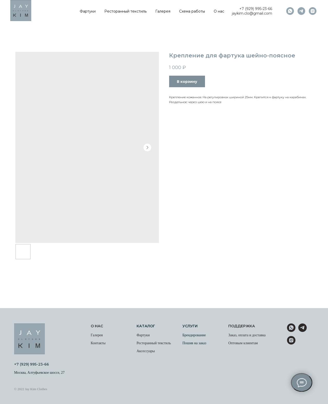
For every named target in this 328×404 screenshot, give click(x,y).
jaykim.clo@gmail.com (252, 13)
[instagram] (312, 11)
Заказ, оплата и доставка (247, 335)
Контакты (98, 343)
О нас (219, 11)
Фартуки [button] (88, 11)
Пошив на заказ (194, 343)
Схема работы (192, 11)
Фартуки (143, 335)
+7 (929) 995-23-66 (255, 8)
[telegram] (301, 11)
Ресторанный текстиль (125, 11)
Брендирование (194, 335)
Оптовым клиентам (243, 343)
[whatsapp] (290, 11)
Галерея (162, 11)
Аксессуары (146, 351)
